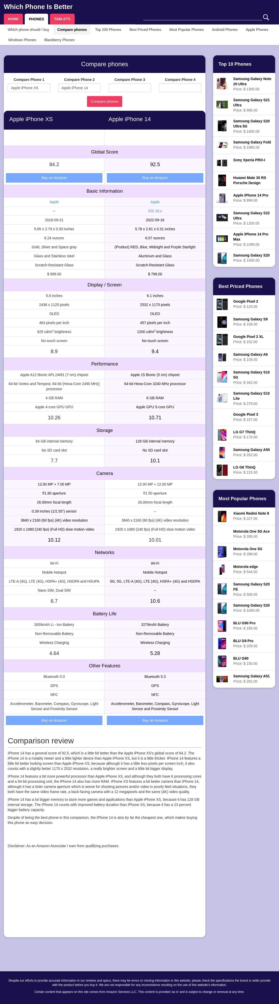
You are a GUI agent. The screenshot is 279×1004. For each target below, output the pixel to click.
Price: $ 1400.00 (251, 126)
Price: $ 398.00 (247, 551)
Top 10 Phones (235, 64)
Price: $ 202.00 (251, 452)
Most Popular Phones (186, 30)
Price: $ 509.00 (251, 589)
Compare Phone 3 (130, 80)
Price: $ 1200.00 (251, 218)
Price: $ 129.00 (245, 304)
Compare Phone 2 (79, 80)
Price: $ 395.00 (251, 534)
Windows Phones (22, 40)
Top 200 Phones (108, 30)
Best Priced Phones (145, 30)
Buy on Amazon (54, 178)
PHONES (36, 19)
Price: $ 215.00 (245, 469)
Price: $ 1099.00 (250, 239)
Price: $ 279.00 (251, 398)
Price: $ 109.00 (250, 357)
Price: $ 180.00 (245, 625)
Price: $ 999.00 (250, 197)
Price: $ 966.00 (251, 105)
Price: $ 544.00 (245, 569)
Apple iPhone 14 (130, 119)
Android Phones (225, 30)
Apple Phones (257, 30)
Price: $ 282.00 (251, 678)
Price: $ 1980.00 (252, 144)
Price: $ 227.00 (251, 516)
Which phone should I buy (28, 30)
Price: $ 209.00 (245, 643)
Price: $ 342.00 (251, 377)
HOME (13, 19)
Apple (54, 202)
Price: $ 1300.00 (252, 84)
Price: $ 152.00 (248, 339)
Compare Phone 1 (29, 80)
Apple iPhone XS (31, 119)
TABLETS (62, 19)
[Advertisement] (105, 897)
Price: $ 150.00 (245, 661)
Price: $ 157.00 (245, 417)
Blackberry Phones (59, 40)
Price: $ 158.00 (250, 321)
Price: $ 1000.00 (251, 257)
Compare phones (72, 30)
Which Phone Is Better (38, 6)
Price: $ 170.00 (245, 434)
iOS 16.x (155, 211)
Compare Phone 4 (180, 80)
